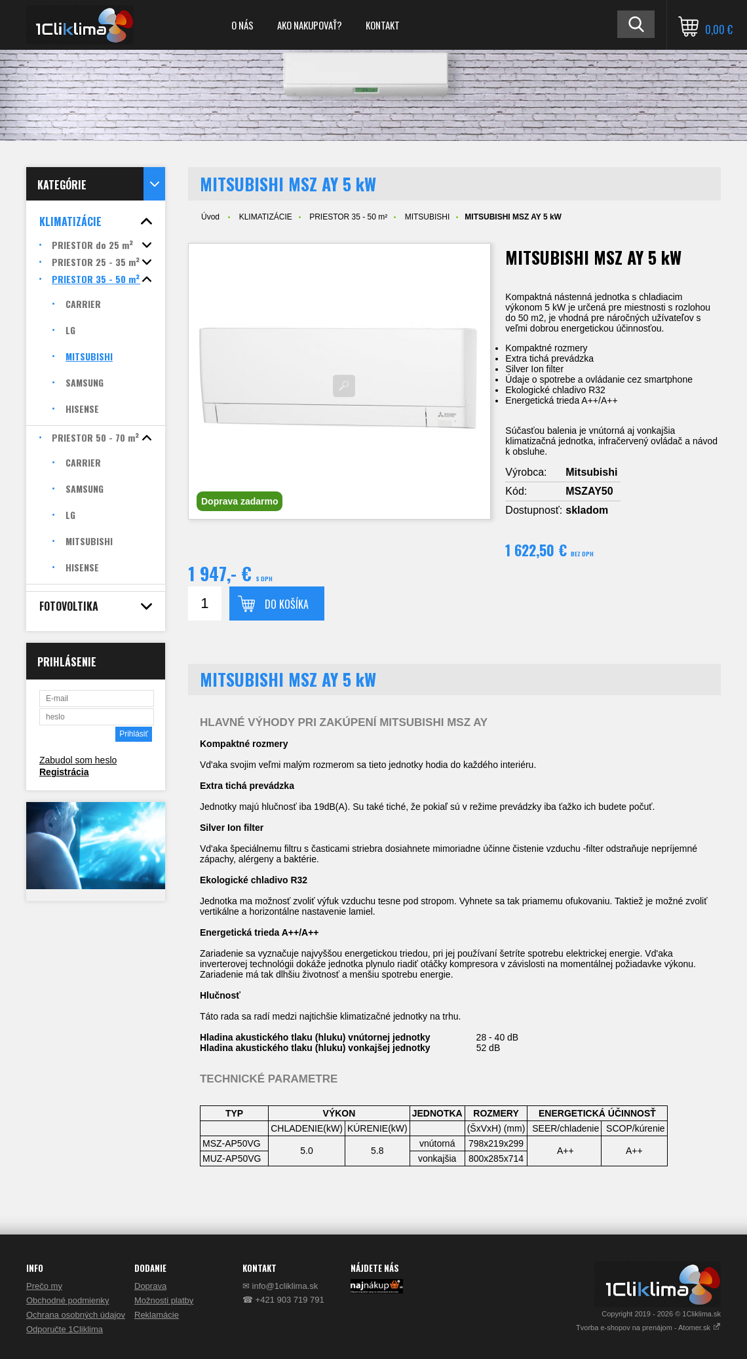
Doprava (150, 1286)
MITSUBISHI (427, 216)
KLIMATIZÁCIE (265, 216)
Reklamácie (156, 1315)
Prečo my (44, 1286)
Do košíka (287, 604)
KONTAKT (383, 25)
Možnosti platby (163, 1300)
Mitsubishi (591, 472)
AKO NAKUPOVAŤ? (309, 25)
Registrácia (63, 772)
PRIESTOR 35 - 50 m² (348, 216)
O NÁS (242, 25)
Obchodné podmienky (67, 1300)
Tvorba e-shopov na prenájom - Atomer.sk (648, 1327)
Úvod (210, 216)
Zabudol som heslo (78, 760)
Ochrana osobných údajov (75, 1315)
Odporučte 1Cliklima (64, 1329)
